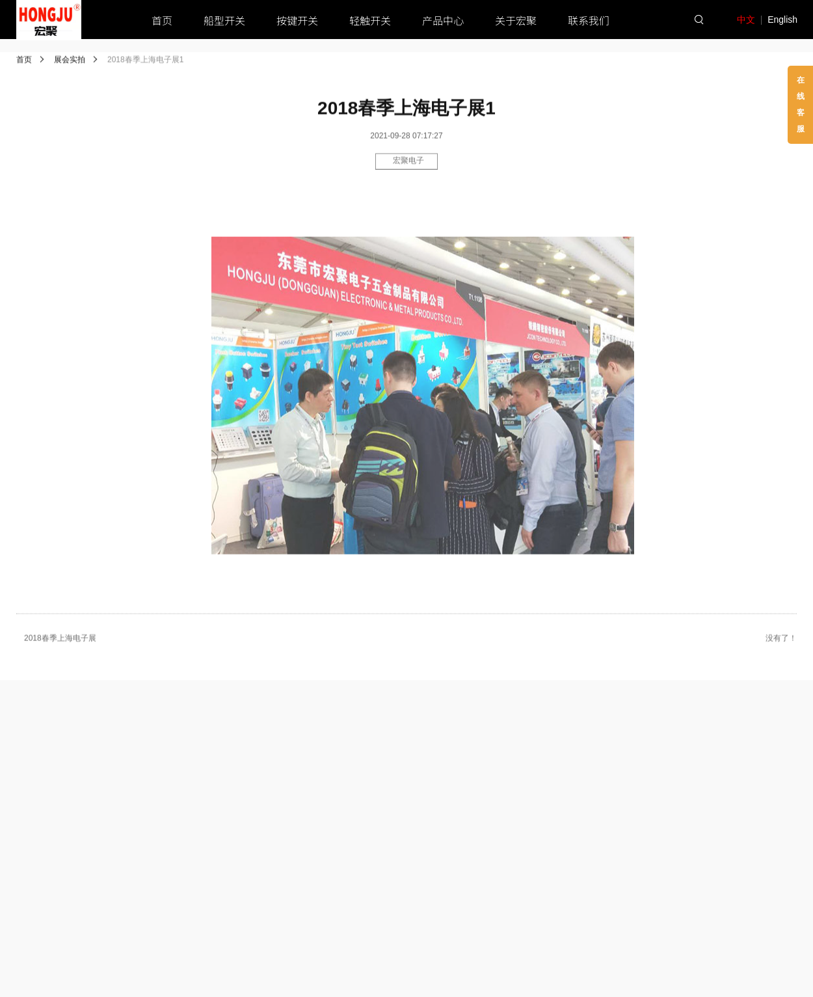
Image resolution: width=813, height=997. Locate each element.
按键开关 (297, 20)
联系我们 (588, 20)
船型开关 (224, 20)
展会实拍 (69, 60)
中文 (746, 19)
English (782, 19)
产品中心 (443, 20)
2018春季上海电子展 (60, 640)
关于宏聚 (516, 20)
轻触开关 (370, 20)
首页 (162, 20)
